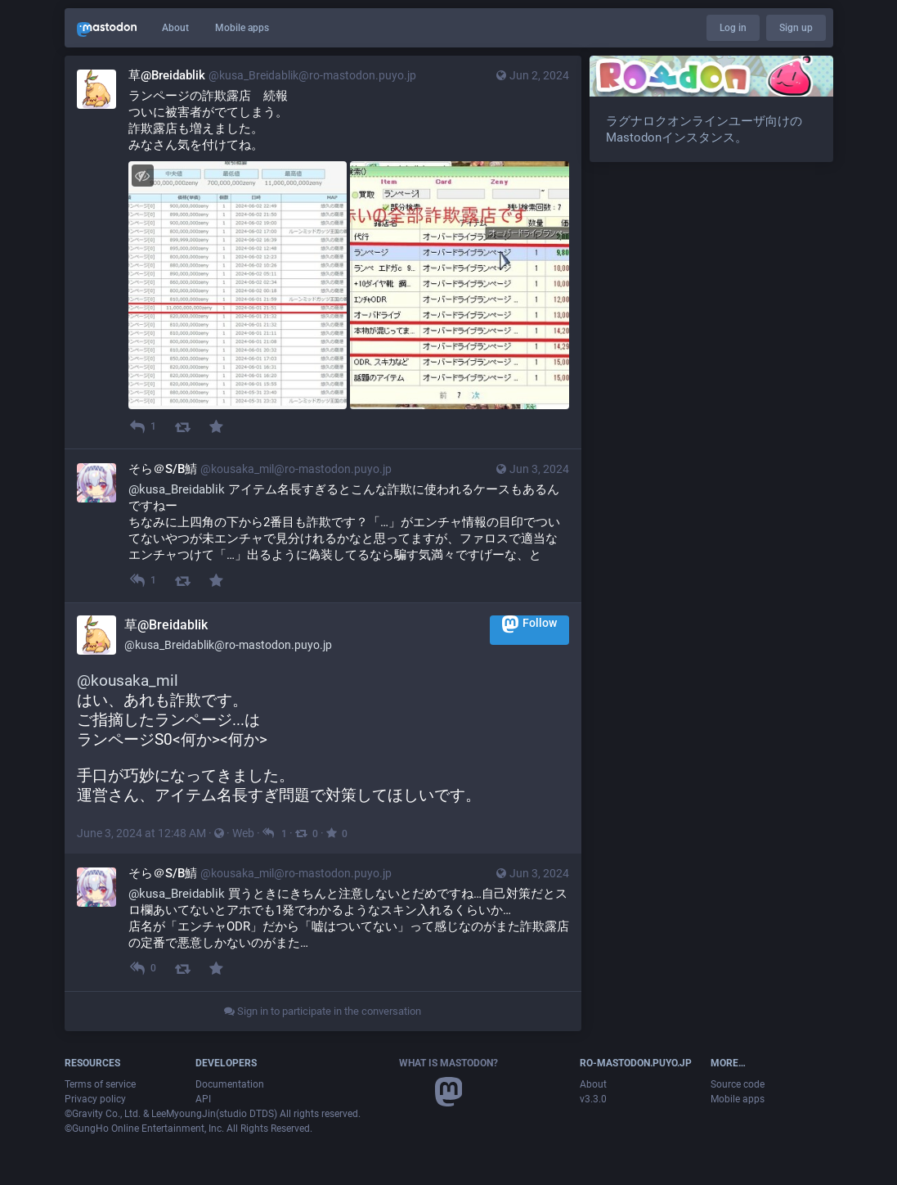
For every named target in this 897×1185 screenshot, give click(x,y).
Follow (529, 624)
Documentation (229, 1084)
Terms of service (100, 1084)
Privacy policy (95, 1099)
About (175, 28)
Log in (733, 28)
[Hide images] (143, 175)
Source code (738, 1084)
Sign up (796, 28)
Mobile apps (242, 28)
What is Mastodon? (448, 1063)
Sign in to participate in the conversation (322, 1011)
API (203, 1099)
